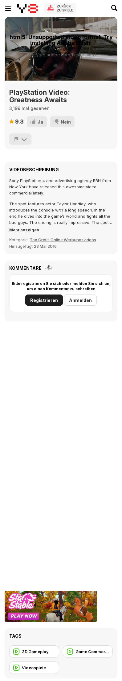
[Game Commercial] (88, 651)
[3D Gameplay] (34, 651)
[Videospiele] (34, 667)
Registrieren (44, 300)
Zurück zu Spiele (65, 8)
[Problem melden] (20, 139)
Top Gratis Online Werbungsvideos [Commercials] (63, 239)
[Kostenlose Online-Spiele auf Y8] (27, 8)
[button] (24, 229)
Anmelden (80, 300)
